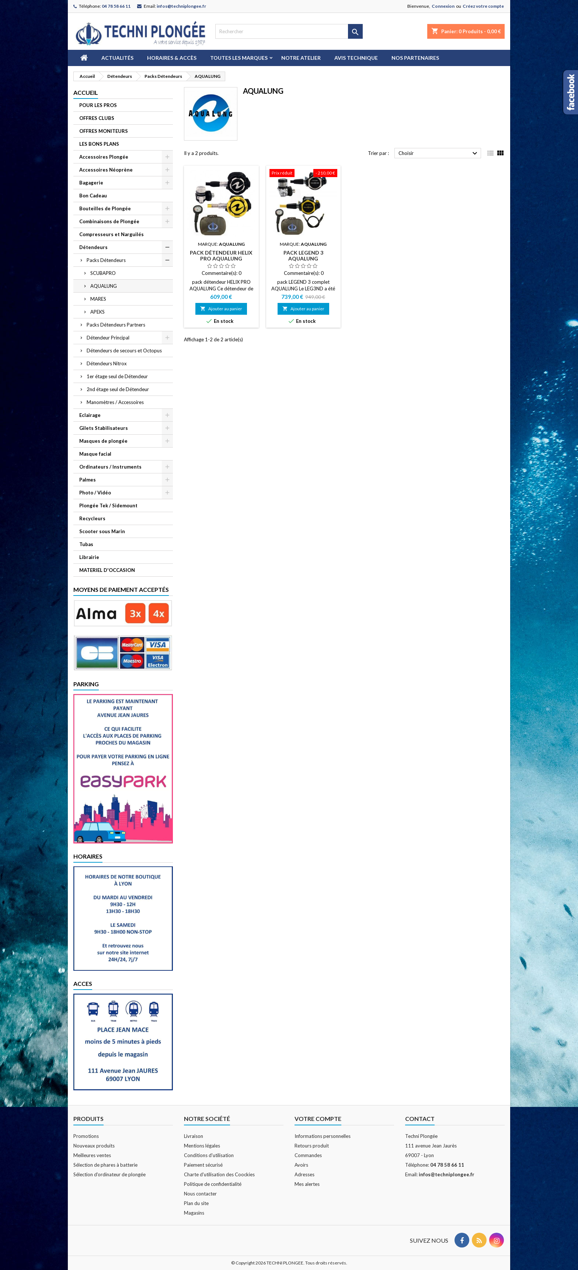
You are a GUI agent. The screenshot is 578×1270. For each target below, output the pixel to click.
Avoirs (301, 1165)
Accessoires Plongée (103, 157)
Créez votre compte (483, 6)
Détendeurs (93, 247)
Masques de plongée (103, 441)
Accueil (85, 92)
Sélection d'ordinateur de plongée (109, 1174)
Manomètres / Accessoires (115, 402)
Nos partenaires (415, 58)
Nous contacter (200, 1194)
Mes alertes (307, 1184)
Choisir (438, 153)
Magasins (194, 1213)
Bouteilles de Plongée (105, 208)
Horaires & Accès (171, 58)
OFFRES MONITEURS (103, 131)
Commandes (308, 1155)
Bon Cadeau (93, 196)
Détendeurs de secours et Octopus (124, 350)
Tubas (86, 544)
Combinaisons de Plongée (109, 221)
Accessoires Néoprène (106, 170)
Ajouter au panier (221, 308)
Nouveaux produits (94, 1146)
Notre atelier (301, 58)
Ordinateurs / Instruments (110, 467)
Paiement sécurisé (203, 1165)
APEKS (97, 312)
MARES (98, 299)
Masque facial (95, 454)
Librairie (89, 557)
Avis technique (356, 58)
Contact (420, 1118)
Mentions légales (202, 1146)
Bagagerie (91, 183)
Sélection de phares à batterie (105, 1165)
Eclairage (90, 415)
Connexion (443, 6)
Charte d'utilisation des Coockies (219, 1174)
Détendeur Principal (108, 338)
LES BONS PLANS (99, 144)
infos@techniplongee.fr (181, 6)
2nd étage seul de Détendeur (118, 389)
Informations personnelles (323, 1136)
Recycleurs (92, 518)
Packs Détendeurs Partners (116, 325)
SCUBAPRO (103, 273)
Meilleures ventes (92, 1155)
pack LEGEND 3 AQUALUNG (303, 255)
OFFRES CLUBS (96, 118)
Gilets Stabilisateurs (103, 428)
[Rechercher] (289, 31)
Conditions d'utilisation (209, 1155)
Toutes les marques (239, 58)
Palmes (87, 480)
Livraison (193, 1136)
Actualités (117, 58)
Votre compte (318, 1118)
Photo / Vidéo (95, 493)
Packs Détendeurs (106, 260)
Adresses (304, 1174)
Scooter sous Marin (102, 531)
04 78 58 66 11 (116, 6)
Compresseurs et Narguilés (111, 234)
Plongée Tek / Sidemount (108, 505)
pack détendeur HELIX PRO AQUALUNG (221, 255)
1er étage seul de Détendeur (117, 376)
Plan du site (196, 1203)
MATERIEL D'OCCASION (107, 570)
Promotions (86, 1136)
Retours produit (312, 1146)
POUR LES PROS (98, 105)
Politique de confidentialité (212, 1184)
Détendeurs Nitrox (107, 363)
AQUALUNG (103, 286)
